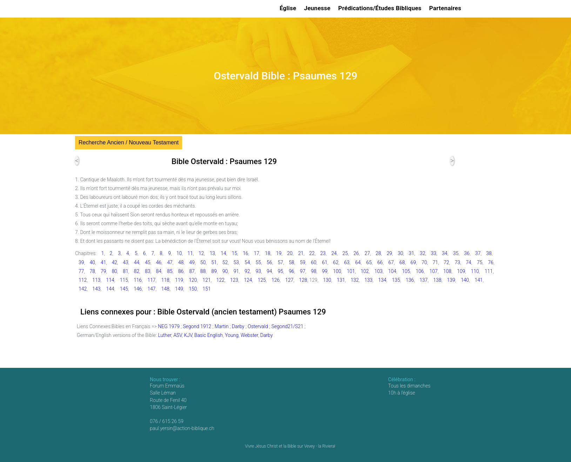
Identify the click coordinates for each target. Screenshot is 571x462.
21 (300, 253)
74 (468, 262)
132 (355, 280)
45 (147, 262)
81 (125, 271)
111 (489, 271)
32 (422, 253)
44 (136, 262)
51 (214, 262)
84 (158, 271)
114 (110, 280)
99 (324, 271)
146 (138, 289)
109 (461, 271)
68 (402, 262)
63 (346, 262)
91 (236, 271)
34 (444, 253)
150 (193, 289)
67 (391, 262)
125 (262, 280)
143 (96, 289)
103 (378, 271)
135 (396, 280)
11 (190, 253)
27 (367, 253)
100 (337, 271)
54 (247, 262)
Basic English (208, 335)
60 (313, 262)
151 (207, 289)
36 (466, 253)
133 (368, 280)
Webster (249, 335)
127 (289, 280)
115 (124, 280)
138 (437, 280)
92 (247, 271)
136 (410, 280)
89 (214, 271)
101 (351, 271)
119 (179, 280)
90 (225, 271)
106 (420, 271)
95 (280, 271)
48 (180, 262)
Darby (238, 326)
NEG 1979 (169, 326)
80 (114, 271)
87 (191, 271)
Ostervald (258, 326)
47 (169, 262)
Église (289, 8)
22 (312, 253)
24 (334, 253)
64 (358, 262)
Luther (164, 335)
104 (392, 271)
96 (291, 271)
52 (225, 262)
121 (207, 280)
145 (124, 289)
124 (248, 280)
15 (234, 253)
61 (324, 262)
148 (165, 289)
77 (81, 271)
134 (382, 280)
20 (289, 253)
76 (490, 262)
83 (147, 271)
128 (303, 280)
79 (103, 271)
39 (81, 262)
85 (169, 271)
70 (424, 262)
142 (83, 289)
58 (291, 262)
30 (400, 253)
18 (267, 253)
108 (447, 271)
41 (103, 262)
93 (258, 271)
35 (455, 253)
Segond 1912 (197, 326)
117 (151, 280)
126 (275, 280)
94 (269, 271)
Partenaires (446, 8)
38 (488, 253)
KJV (188, 335)
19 (278, 253)
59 (302, 262)
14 (223, 253)
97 (302, 271)
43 (125, 262)
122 (220, 280)
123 (234, 280)
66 (380, 262)
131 (341, 280)
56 (269, 262)
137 (423, 280)
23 (322, 253)
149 (179, 289)
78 (92, 271)
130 (327, 280)
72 (446, 262)
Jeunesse (318, 8)
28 (378, 253)
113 (96, 280)
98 (313, 271)
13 (212, 253)
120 (193, 280)
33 (433, 253)
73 (457, 262)
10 (179, 253)
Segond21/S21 (287, 326)
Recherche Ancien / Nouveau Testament (129, 142)
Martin (222, 326)
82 (136, 271)
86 (180, 271)
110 (475, 271)
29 (389, 253)
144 (110, 289)
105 (406, 271)
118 (165, 280)
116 (138, 280)
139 (451, 280)
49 (191, 262)
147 (151, 289)
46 (158, 262)
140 (465, 280)
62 (335, 262)
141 (479, 280)
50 (203, 262)
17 (256, 253)
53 (236, 262)
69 (413, 262)
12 (201, 253)
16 (245, 253)
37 (478, 253)
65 (368, 262)
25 (345, 253)
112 (83, 280)
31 (411, 253)
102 (365, 271)
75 (479, 262)
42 (114, 262)
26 (356, 253)
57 (280, 262)
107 (434, 271)
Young (232, 335)
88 (203, 271)
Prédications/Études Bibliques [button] (380, 8)
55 (258, 262)
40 (92, 262)
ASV (177, 335)
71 (435, 262)
